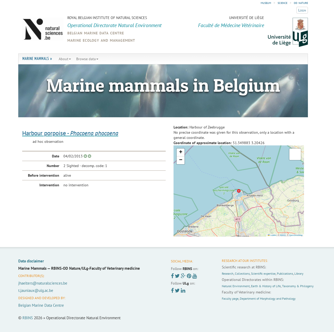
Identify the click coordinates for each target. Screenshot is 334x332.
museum (266, 2)
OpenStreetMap (296, 235)
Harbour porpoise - (70, 133)
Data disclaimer (31, 261)
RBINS (283, 235)
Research (228, 273)
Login (302, 10)
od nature (301, 2)
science (282, 2)
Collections (242, 273)
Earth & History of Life (266, 286)
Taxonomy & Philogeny (298, 286)
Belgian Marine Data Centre (41, 305)
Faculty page (230, 298)
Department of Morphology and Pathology (268, 298)
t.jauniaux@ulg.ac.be (35, 290)
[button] (180, 152)
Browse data (87, 59)
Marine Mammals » (37, 59)
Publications (285, 273)
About (65, 59)
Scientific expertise (263, 273)
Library (298, 273)
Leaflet (272, 235)
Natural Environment (236, 286)
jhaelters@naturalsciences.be (42, 283)
